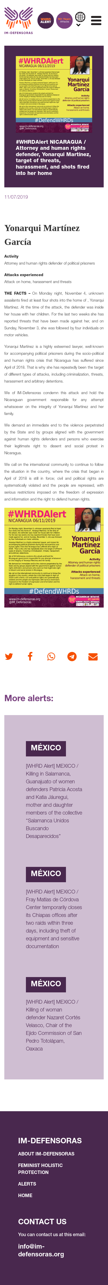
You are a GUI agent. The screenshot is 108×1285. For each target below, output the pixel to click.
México (46, 748)
